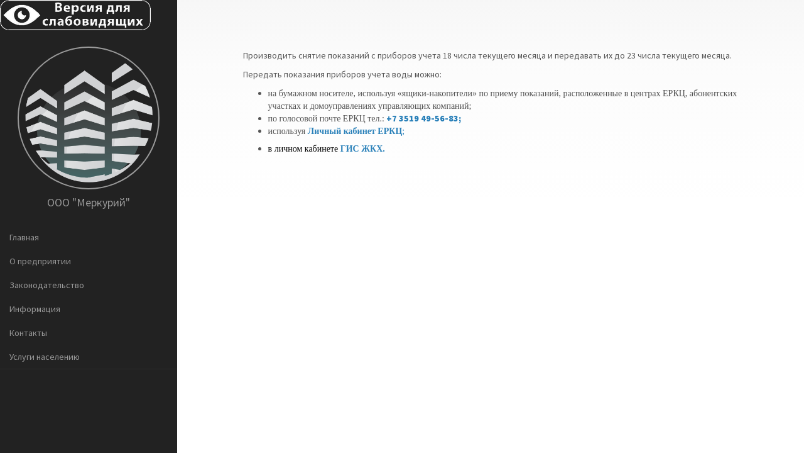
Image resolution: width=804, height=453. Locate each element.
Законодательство (46, 285)
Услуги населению (44, 356)
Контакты (28, 332)
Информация (34, 309)
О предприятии (40, 261)
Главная (24, 237)
